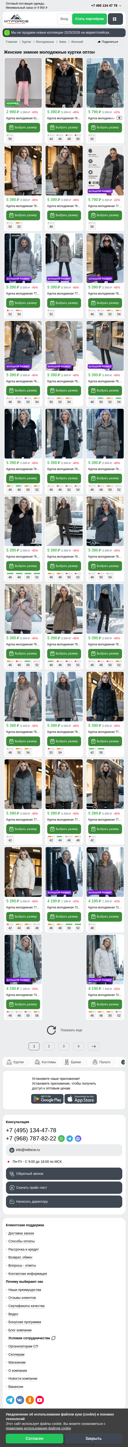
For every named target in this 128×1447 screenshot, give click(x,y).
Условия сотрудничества (32, 1338)
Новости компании (22, 1378)
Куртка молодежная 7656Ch (25, 556)
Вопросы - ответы (22, 1265)
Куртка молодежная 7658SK (25, 206)
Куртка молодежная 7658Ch (66, 118)
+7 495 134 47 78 (106, 6)
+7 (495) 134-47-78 (31, 1130)
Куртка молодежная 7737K (65, 293)
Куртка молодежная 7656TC (66, 556)
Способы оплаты (21, 1241)
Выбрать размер (23, 127)
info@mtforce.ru (28, 1150)
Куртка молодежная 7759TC (25, 819)
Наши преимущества (24, 1290)
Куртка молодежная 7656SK (25, 644)
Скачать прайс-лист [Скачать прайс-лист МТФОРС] (31, 1187)
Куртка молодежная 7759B (24, 907)
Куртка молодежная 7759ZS (66, 819)
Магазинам (16, 1362)
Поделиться (110, 42)
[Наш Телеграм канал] (10, 1400)
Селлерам (16, 1354)
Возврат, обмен (20, 1257)
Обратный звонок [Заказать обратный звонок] (29, 1174)
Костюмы (49, 1062)
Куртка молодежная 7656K (65, 644)
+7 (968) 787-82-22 (31, 1138)
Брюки (76, 1062)
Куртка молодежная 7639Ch (25, 469)
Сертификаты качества (26, 1306)
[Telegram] (70, 1138)
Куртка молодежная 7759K (106, 819)
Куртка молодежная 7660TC (25, 381)
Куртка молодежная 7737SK (25, 293)
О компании (17, 1370)
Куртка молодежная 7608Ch (107, 644)
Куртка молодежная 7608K (65, 732)
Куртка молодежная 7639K (106, 469)
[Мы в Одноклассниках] (30, 1400)
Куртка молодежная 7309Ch (66, 907)
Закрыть (93, 1438)
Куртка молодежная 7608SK (25, 732)
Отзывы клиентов (22, 1298)
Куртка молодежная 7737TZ (107, 206)
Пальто (104, 1062)
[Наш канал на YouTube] (39, 1400)
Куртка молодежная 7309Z (24, 995)
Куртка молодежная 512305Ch (26, 118)
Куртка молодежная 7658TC (107, 118)
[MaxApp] (79, 1138)
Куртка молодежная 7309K (106, 907)
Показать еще (64, 1030)
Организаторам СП (23, 1346)
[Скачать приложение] (47, 1099)
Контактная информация (27, 1274)
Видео (13, 1314)
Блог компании (20, 1330)
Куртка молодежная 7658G (65, 206)
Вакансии (15, 1387)
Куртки (18, 1062)
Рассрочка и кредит (23, 1249)
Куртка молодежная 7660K (106, 381)
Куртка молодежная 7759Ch (107, 732)
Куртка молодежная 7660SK (66, 381)
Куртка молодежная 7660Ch (107, 293)
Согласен (34, 1438)
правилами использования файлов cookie (38, 1428)
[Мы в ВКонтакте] (20, 1400)
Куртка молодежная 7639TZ (66, 469)
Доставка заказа (21, 1233)
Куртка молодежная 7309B (106, 995)
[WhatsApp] (62, 1138)
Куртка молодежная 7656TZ (107, 556)
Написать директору (32, 1201)
